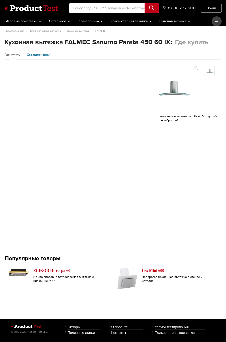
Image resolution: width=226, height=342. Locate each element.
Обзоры (74, 327)
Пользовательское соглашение (180, 333)
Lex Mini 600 (153, 270)
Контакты (118, 333)
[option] (210, 71)
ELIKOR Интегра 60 (51, 270)
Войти (211, 8)
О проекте (119, 327)
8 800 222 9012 (179, 8)
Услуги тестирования (172, 327)
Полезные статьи (81, 333)
